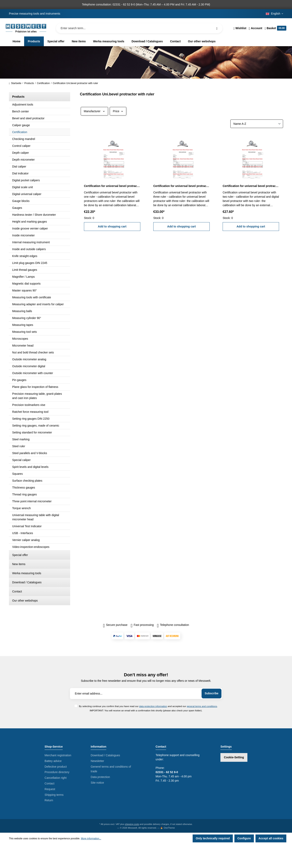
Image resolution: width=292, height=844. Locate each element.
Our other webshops (25, 600)
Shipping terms (54, 794)
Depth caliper (20, 152)
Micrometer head (22, 345)
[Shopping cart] (274, 28)
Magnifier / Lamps (23, 276)
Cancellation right (56, 777)
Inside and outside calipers (29, 249)
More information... (91, 838)
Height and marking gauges (29, 221)
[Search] (217, 28)
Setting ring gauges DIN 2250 (30, 418)
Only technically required (213, 838)
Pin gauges (19, 380)
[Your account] (256, 28)
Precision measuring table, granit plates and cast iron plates (37, 396)
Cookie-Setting (234, 757)
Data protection (100, 777)
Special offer (20, 555)
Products (18, 96)
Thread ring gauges (24, 494)
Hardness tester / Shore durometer (34, 214)
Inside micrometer (23, 235)
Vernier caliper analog (26, 540)
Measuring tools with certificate (31, 297)
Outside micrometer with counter (32, 373)
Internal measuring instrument (31, 242)
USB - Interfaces (22, 533)
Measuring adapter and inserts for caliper (38, 304)
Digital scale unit (22, 187)
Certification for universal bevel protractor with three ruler (181, 186)
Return (49, 800)
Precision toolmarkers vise (28, 405)
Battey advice (53, 761)
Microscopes (20, 338)
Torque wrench (21, 508)
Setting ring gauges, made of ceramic (35, 425)
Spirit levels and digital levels (30, 466)
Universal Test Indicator (27, 526)
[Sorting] (256, 124)
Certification (19, 132)
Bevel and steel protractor (28, 118)
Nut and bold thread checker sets (33, 352)
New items (18, 564)
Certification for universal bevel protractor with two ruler (251, 186)
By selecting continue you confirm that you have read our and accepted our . (148, 706)
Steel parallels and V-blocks (29, 453)
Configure (244, 838)
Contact (17, 591)
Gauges (17, 207)
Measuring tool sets (24, 331)
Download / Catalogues (27, 582)
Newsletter (97, 761)
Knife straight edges (24, 256)
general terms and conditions (202, 706)
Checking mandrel (23, 139)
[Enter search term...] (139, 28)
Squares (17, 473)
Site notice (97, 782)
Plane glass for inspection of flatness (35, 386)
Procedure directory (57, 772)
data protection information (153, 706)
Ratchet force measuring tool (30, 411)
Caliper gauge (21, 125)
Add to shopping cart (112, 226)
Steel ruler (18, 446)
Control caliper (21, 145)
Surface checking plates (27, 480)
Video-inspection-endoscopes (30, 546)
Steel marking (21, 439)
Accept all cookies (271, 838)
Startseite (15, 83)
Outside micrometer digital (28, 366)
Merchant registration (58, 755)
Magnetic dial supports (26, 283)
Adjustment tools (22, 104)
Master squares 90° (24, 290)
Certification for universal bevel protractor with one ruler (112, 186)
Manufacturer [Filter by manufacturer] (94, 111)
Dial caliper (19, 166)
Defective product (56, 766)
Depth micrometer (23, 159)
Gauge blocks (21, 201)
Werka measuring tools (26, 573)
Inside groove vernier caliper (30, 228)
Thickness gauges (23, 487)
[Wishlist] (239, 28)
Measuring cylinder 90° (26, 318)
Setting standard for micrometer (32, 432)
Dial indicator (20, 173)
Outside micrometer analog (29, 359)
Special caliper (21, 460)
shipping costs (132, 824)
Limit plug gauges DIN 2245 (29, 263)
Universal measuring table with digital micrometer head (35, 517)
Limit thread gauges (24, 269)
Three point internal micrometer (32, 501)
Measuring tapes (22, 325)
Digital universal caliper (26, 194)
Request (50, 789)
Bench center (20, 111)
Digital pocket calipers (26, 180)
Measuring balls (22, 311)
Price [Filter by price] (118, 111)
